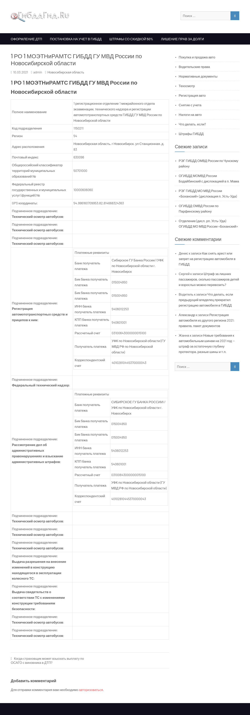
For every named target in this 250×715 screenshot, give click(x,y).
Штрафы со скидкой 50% (131, 39)
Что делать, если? (192, 124)
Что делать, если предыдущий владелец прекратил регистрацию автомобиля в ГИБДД (206, 299)
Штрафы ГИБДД (191, 134)
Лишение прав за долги (182, 39)
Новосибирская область (65, 72)
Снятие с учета (190, 105)
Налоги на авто (190, 114)
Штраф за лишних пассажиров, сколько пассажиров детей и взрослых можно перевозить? (209, 279)
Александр (187, 315)
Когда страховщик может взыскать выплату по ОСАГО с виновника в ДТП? (47, 660)
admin (37, 72)
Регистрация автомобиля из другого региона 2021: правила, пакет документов (207, 320)
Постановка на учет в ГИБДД (76, 39)
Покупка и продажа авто (197, 57)
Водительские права (194, 67)
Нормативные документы (198, 76)
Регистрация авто (192, 95)
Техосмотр (187, 86)
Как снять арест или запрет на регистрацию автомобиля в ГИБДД (207, 258)
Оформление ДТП (26, 39)
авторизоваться (91, 690)
